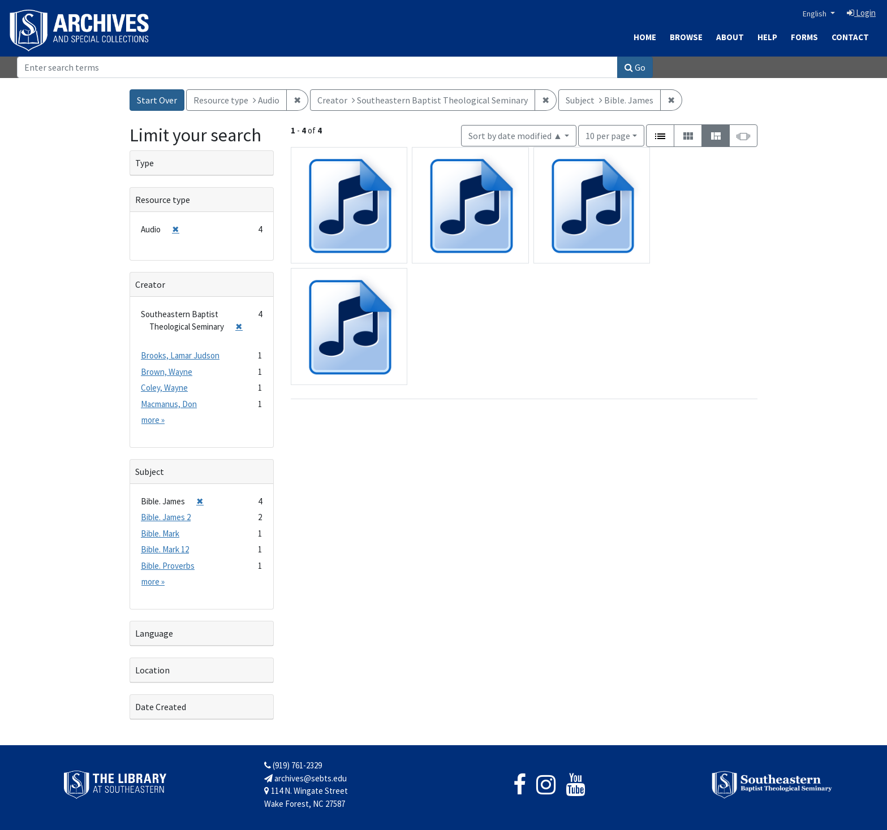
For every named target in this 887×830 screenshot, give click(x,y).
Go (635, 67)
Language (154, 633)
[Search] (317, 67)
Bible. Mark (160, 533)
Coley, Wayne (164, 387)
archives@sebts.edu (305, 778)
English (815, 13)
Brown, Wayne (166, 371)
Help (767, 37)
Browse (686, 37)
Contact (850, 37)
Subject (149, 471)
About (730, 37)
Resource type (162, 199)
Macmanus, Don (169, 404)
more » (153, 419)
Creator (150, 284)
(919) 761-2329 (293, 765)
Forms (804, 37)
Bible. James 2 (166, 517)
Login (861, 12)
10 (607, 134)
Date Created (160, 706)
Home (645, 37)
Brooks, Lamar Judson (180, 355)
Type (144, 162)
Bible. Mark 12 (165, 549)
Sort (515, 135)
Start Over (157, 100)
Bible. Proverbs (168, 565)
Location (152, 670)
